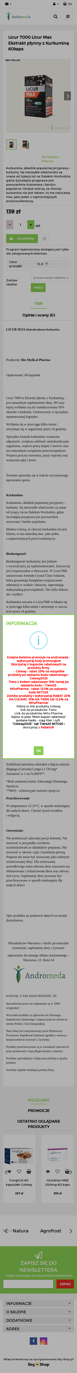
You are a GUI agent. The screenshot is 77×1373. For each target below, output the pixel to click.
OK (38, 750)
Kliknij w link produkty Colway (39, 706)
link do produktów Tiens (38, 710)
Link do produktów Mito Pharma (39, 713)
